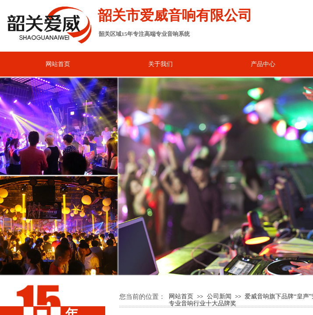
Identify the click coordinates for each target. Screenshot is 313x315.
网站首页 (181, 296)
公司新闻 (219, 296)
